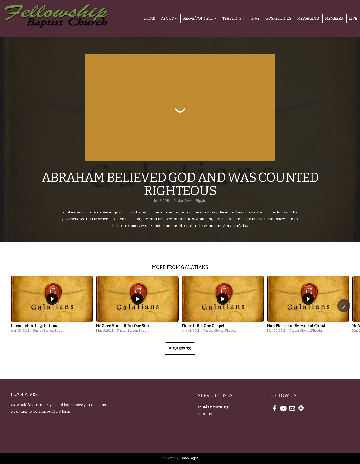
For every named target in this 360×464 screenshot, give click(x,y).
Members (334, 18)
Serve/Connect (199, 18)
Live (353, 18)
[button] (344, 305)
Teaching (233, 18)
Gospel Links (278, 18)
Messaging (308, 18)
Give (255, 18)
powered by (180, 458)
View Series (180, 348)
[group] (52, 305)
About (169, 18)
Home (149, 18)
